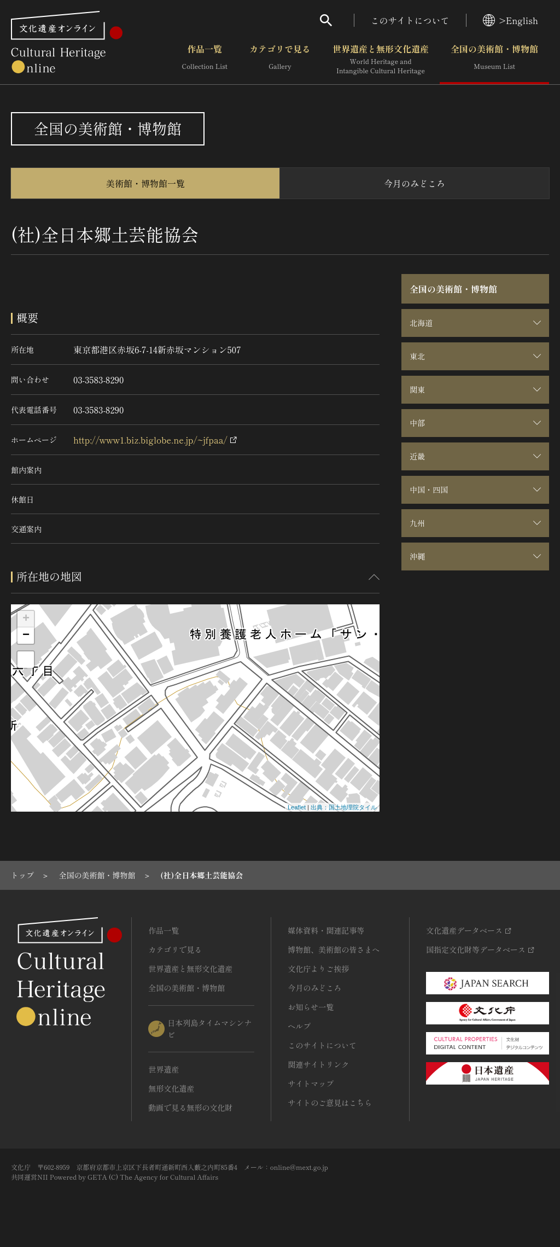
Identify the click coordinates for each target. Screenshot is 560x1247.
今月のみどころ (414, 183)
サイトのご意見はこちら (330, 1102)
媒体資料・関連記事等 (326, 930)
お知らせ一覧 (311, 1006)
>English (510, 20)
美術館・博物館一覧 (145, 183)
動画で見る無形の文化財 (190, 1107)
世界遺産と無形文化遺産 (380, 59)
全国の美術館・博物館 (494, 59)
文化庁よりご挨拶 (318, 968)
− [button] (26, 635)
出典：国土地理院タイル (344, 807)
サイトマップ (311, 1083)
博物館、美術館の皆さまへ (334, 949)
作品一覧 (205, 59)
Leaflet (297, 807)
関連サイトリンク (318, 1064)
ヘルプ (299, 1026)
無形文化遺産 (171, 1088)
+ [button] (26, 619)
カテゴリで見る (280, 59)
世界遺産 (163, 1069)
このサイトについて (410, 20)
